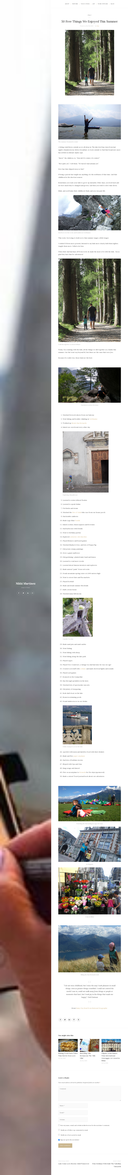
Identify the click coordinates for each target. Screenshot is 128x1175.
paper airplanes (79, 756)
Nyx (98, 26)
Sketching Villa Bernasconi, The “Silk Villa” (87, 1056)
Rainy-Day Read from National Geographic (92, 1008)
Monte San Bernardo (79, 423)
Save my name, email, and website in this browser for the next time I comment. (85, 1126)
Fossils (77, 520)
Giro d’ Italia (76, 512)
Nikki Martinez (25, 583)
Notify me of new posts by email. (71, 1136)
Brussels (82, 772)
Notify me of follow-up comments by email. (74, 1131)
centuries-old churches (78, 537)
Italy (90, 15)
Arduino (83, 669)
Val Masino (93, 419)
